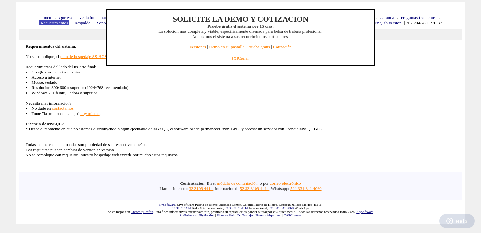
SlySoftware (166, 204)
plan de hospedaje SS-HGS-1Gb (88, 56)
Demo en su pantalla (226, 46)
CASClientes (293, 215)
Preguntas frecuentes (419, 17)
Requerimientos (54, 22)
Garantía (387, 17)
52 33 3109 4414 (254, 188)
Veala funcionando (95, 17)
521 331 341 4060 (306, 188)
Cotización (282, 46)
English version (387, 22)
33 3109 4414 (201, 188)
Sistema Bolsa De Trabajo (235, 215)
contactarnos (63, 108)
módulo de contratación (237, 183)
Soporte (103, 22)
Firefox (148, 212)
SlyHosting (206, 215)
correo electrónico (285, 183)
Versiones (197, 46)
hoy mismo (90, 113)
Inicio (47, 17)
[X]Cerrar (240, 58)
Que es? (66, 17)
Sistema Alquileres (268, 215)
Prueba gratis (258, 46)
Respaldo (82, 22)
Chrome (136, 212)
